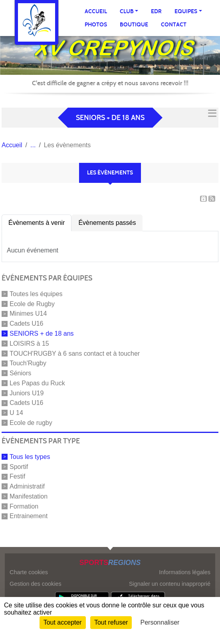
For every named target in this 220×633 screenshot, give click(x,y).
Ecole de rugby (31, 422)
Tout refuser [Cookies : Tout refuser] (111, 622)
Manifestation (29, 496)
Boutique (134, 24)
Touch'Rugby (28, 363)
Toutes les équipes (36, 293)
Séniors (20, 373)
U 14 (16, 412)
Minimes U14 (28, 313)
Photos (96, 24)
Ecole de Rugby (32, 303)
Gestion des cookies (35, 584)
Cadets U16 (27, 323)
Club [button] (127, 11)
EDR (156, 11)
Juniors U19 (27, 392)
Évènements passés (107, 222)
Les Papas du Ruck (37, 383)
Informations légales (184, 572)
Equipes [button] (185, 11)
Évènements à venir (36, 222)
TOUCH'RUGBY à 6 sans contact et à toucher (75, 353)
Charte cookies (29, 572)
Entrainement (29, 516)
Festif (17, 476)
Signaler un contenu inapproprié (169, 584)
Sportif (19, 466)
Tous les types (30, 456)
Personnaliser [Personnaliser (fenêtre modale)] (160, 622)
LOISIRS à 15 (29, 343)
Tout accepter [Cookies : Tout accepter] (63, 622)
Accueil (96, 11)
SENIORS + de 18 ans (42, 333)
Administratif (27, 486)
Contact (173, 24)
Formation (24, 506)
